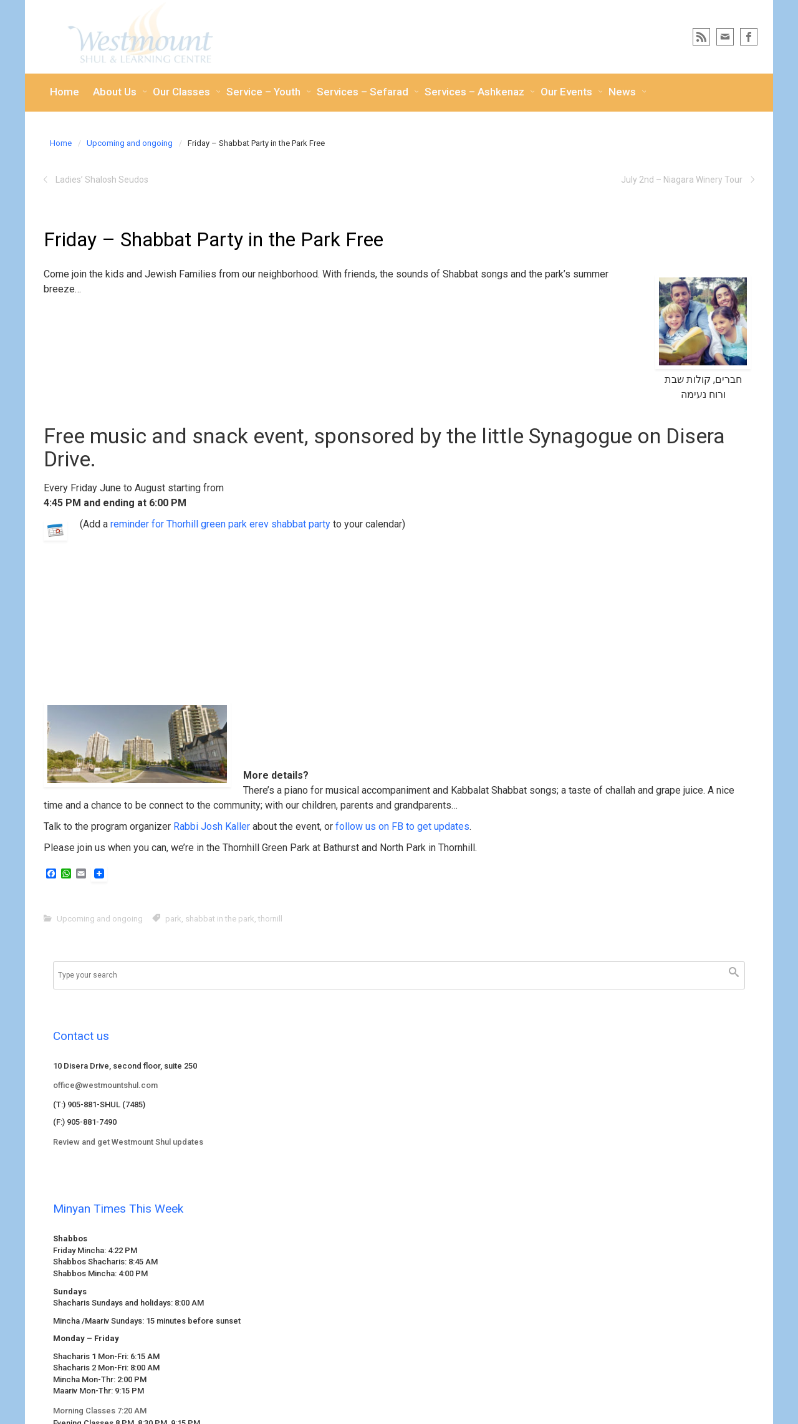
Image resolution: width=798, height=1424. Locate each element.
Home (61, 143)
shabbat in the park (219, 918)
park (173, 918)
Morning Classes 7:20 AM (100, 1410)
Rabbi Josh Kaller (211, 826)
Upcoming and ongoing (130, 143)
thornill (270, 918)
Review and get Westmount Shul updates (128, 1142)
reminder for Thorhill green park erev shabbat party (220, 524)
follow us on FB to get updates (402, 826)
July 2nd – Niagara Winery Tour (682, 180)
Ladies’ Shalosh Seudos (101, 180)
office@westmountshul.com (105, 1085)
